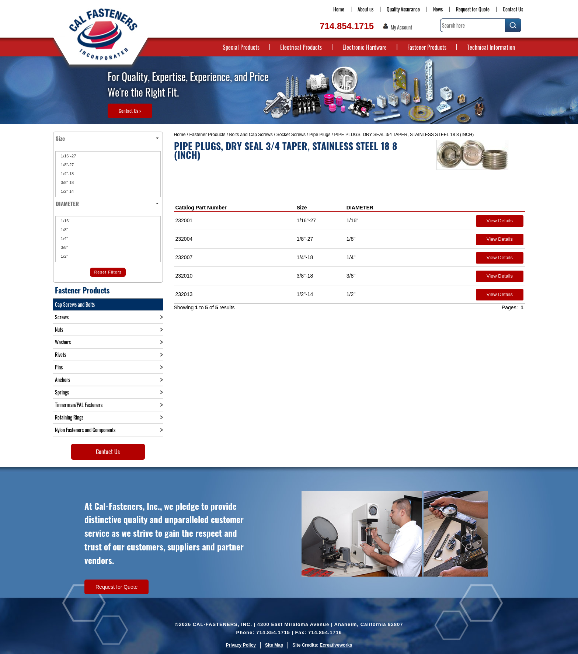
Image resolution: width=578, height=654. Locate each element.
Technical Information (491, 47)
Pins (59, 367)
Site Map (274, 645)
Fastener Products (426, 47)
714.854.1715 (347, 26)
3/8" (64, 247)
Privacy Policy (241, 645)
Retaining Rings (69, 417)
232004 (184, 239)
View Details (500, 220)
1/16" (65, 221)
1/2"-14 (67, 191)
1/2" (64, 256)
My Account (401, 27)
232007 (184, 257)
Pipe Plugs (319, 134)
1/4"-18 (67, 173)
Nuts (59, 329)
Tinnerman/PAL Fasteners (78, 404)
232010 (184, 276)
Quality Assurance (403, 9)
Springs (62, 392)
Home (338, 9)
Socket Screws (291, 134)
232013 (184, 294)
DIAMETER (360, 208)
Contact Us (513, 9)
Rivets (60, 354)
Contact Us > (130, 110)
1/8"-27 (67, 165)
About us (365, 9)
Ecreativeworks (336, 645)
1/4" (64, 238)
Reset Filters (108, 272)
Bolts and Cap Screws (251, 134)
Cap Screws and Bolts (75, 304)
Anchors (62, 379)
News (438, 9)
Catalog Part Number (201, 208)
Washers (63, 342)
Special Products (241, 47)
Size (302, 208)
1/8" (64, 229)
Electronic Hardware (364, 47)
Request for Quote (473, 9)
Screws (62, 317)
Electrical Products (301, 47)
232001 (184, 220)
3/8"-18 (67, 182)
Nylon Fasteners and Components (85, 430)
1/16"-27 (68, 156)
